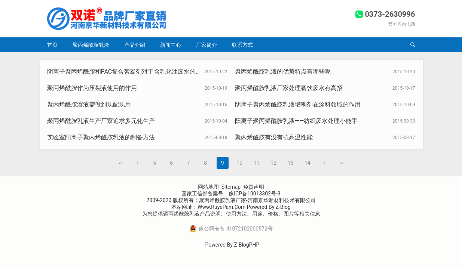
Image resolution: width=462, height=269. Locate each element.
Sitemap (231, 187)
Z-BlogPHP (246, 245)
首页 (52, 45)
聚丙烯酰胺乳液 (91, 45)
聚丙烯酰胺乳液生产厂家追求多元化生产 (101, 120)
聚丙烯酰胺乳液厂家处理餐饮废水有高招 (289, 88)
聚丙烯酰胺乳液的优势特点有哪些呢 (283, 71)
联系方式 (242, 45)
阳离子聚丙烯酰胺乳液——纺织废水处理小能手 (296, 120)
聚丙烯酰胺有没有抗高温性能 (274, 137)
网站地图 (208, 187)
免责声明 (253, 187)
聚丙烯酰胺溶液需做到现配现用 (89, 104)
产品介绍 (134, 45)
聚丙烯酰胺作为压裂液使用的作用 (92, 88)
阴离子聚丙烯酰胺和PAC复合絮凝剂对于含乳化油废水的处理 (127, 71)
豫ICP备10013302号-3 (254, 194)
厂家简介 (206, 45)
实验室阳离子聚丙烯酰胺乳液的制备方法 (101, 137)
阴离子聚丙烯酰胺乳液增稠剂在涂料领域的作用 (298, 104)
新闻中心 (170, 45)
